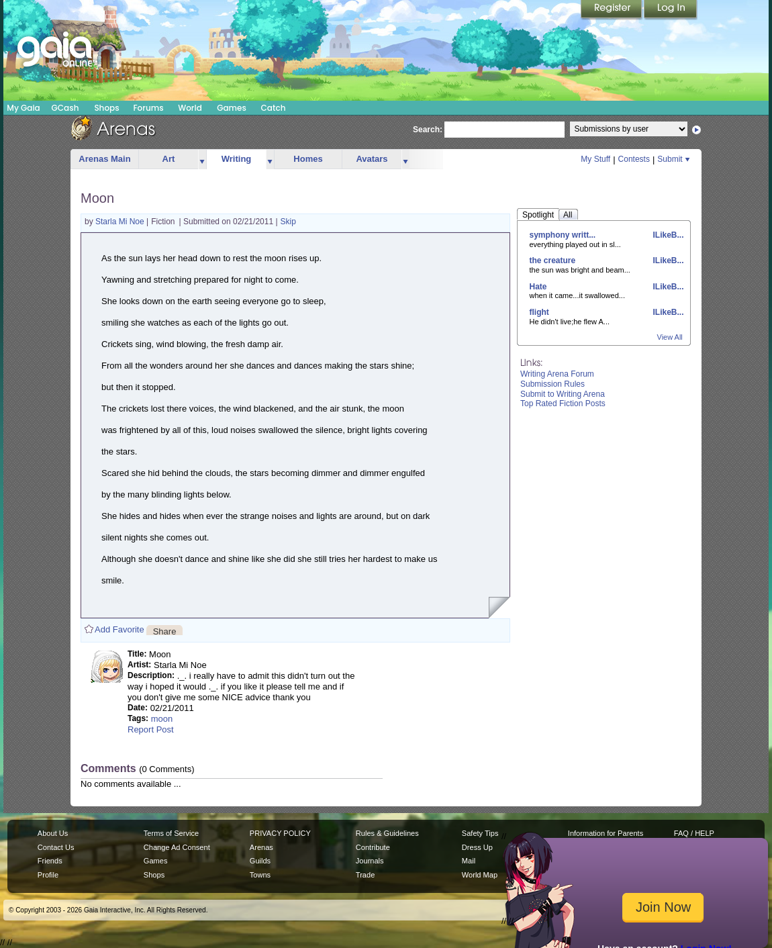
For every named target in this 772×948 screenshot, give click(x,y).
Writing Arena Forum (557, 374)
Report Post (151, 729)
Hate (538, 286)
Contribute (373, 847)
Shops (106, 107)
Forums (148, 107)
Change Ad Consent (177, 847)
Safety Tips (480, 833)
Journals (370, 861)
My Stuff (595, 159)
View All (670, 337)
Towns (260, 875)
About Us (53, 833)
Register (612, 10)
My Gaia (23, 107)
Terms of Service (171, 833)
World (190, 107)
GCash (65, 107)
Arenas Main (104, 159)
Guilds (260, 861)
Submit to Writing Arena (562, 394)
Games (231, 107)
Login (670, 10)
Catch (273, 107)
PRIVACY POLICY (280, 833)
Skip (288, 221)
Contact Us (56, 847)
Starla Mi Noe (120, 221)
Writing (237, 159)
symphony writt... (563, 235)
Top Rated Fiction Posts (563, 403)
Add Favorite (119, 629)
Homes (307, 159)
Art (168, 159)
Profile (48, 875)
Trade (365, 875)
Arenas (261, 847)
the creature (553, 260)
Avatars (371, 159)
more (202, 159)
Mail (468, 861)
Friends (50, 861)
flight (539, 312)
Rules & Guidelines (387, 833)
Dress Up (477, 847)
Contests (634, 159)
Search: (427, 129)
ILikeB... (666, 235)
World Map (479, 875)
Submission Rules (552, 384)
